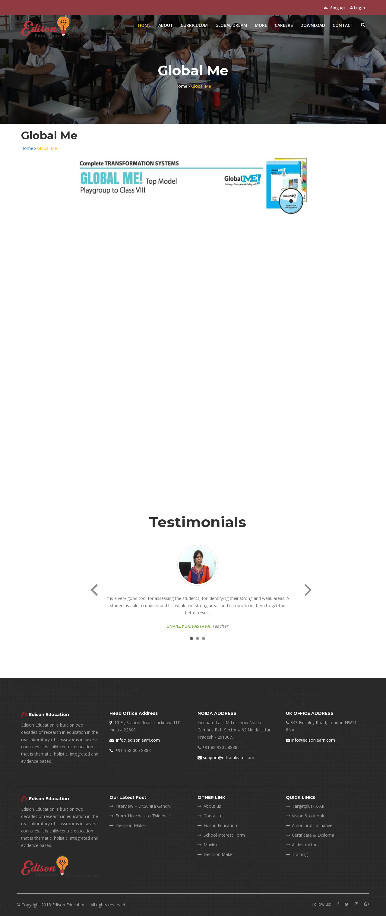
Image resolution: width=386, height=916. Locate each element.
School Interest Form (221, 835)
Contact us (211, 816)
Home (144, 25)
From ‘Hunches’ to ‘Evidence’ (139, 816)
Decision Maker (216, 854)
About (165, 25)
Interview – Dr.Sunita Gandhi (140, 806)
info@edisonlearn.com (134, 740)
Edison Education (217, 825)
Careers (284, 25)
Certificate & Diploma (310, 835)
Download (312, 25)
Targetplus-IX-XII (305, 806)
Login (357, 7)
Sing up (334, 7)
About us (209, 806)
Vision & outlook (305, 816)
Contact (343, 25)
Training (297, 854)
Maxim (207, 845)
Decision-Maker (127, 825)
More (261, 25)
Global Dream (231, 25)
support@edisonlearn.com (226, 757)
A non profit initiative (309, 825)
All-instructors (302, 845)
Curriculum (194, 25)
